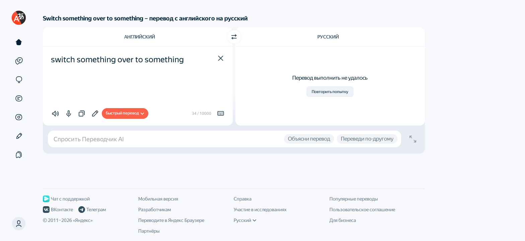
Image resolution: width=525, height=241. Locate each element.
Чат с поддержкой (66, 198)
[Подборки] (18, 154)
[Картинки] (18, 117)
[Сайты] (18, 79)
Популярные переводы (353, 199)
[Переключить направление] (234, 37)
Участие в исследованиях (260, 209)
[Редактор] (18, 136)
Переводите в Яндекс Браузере (171, 220)
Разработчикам (154, 209)
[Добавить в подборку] (95, 113)
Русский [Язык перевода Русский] (328, 36)
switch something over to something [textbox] (117, 59)
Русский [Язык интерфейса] (245, 220)
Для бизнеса (342, 220)
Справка (242, 199)
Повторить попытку (330, 91)
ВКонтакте (58, 209)
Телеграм (92, 209)
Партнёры (149, 231)
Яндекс (82, 220)
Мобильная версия (158, 199)
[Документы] (18, 98)
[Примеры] (18, 61)
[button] (220, 58)
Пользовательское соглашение (362, 209)
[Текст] (18, 42)
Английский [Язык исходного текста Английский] (139, 36)
